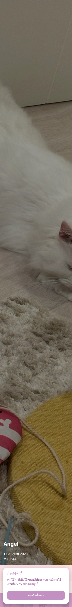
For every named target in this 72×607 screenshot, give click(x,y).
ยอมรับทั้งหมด (36, 595)
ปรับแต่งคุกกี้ (31, 584)
